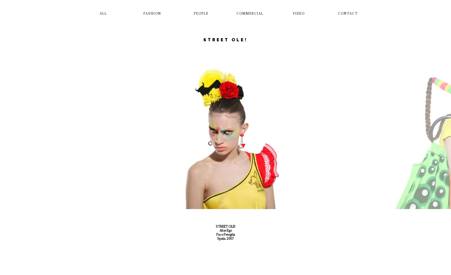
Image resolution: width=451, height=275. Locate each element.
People (201, 13)
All (103, 13)
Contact (348, 13)
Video (299, 13)
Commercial (249, 13)
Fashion (152, 13)
